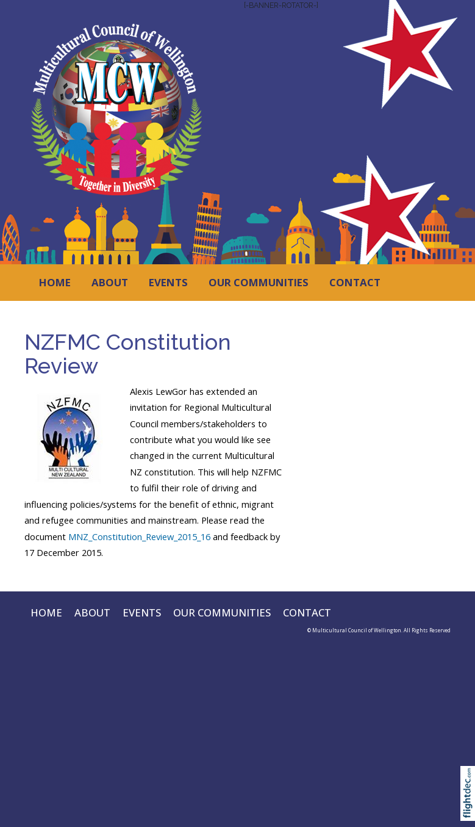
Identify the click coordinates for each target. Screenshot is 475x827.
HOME (55, 282)
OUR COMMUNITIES (259, 282)
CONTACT (354, 282)
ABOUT (109, 282)
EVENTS (168, 282)
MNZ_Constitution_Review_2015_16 (139, 536)
